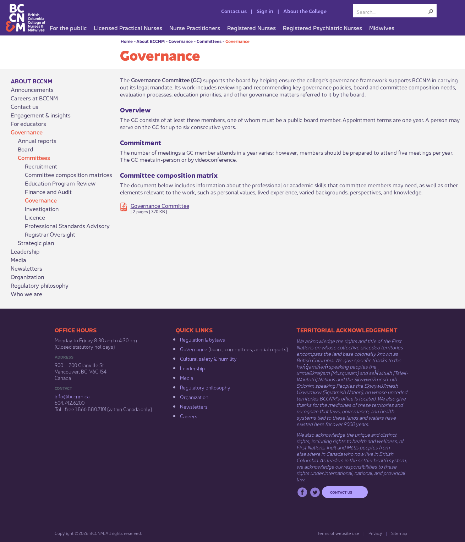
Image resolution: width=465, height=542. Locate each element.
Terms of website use (338, 533)
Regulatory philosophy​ (205, 387)
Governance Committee (160, 205)
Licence (35, 217)
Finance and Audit (48, 191)
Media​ (186, 377)
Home (127, 41)
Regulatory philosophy (40, 285)
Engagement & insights (41, 115)
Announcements (32, 89)
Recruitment (41, 166)
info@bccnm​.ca (72, 396)
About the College (305, 11)
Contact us (234, 11)
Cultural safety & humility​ (208, 358)
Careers (188, 416)
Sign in (265, 11)
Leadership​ (192, 368)
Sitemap (399, 533)
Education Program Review (60, 183)
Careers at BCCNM (34, 98)
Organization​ (194, 396)
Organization (27, 276)
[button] (431, 11)
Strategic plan (36, 242)
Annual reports (37, 140)
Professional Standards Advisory (67, 225)
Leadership (25, 251)
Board (25, 149)
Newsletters (26, 268)
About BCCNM (150, 41)
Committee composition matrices (68, 174)
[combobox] (391, 11)
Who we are (26, 293)
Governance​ (193, 349)
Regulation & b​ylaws (202, 339)
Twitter (315, 492)
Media (18, 259)
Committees (209, 41)
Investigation (42, 208)
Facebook (302, 492)
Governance (181, 41)
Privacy (375, 533)
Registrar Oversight (50, 234)
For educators (28, 123)
